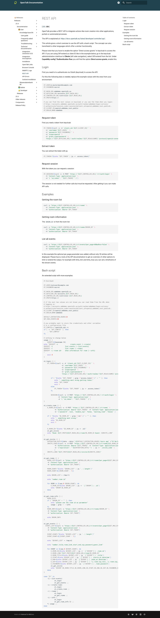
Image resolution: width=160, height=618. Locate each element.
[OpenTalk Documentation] (15, 2)
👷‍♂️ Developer (51, 8)
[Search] (134, 3)
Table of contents (129, 18)
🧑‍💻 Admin (41, 8)
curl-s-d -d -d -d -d (81, 133)
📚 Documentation (20, 8)
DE (44, 27)
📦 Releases (63, 8)
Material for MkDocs (27, 614)
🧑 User (32, 8)
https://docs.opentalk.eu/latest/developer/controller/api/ (83, 39)
